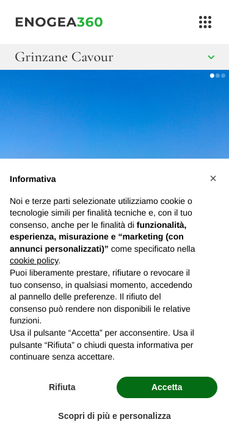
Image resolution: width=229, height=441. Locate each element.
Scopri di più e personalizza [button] (114, 416)
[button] (213, 178)
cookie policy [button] (34, 260)
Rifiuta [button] (62, 387)
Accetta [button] (167, 387)
